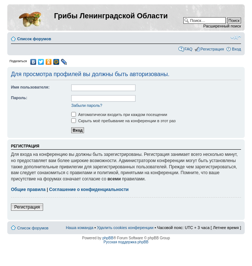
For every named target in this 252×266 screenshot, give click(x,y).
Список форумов (34, 39)
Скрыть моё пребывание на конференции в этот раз (123, 121)
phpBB (107, 238)
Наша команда (79, 227)
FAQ (188, 49)
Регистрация (212, 49)
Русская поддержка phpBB (125, 242)
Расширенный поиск (222, 26)
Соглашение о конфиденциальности (89, 189)
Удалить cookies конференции (125, 227)
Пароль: (19, 97)
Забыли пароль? (86, 105)
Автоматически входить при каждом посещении (119, 114)
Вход (236, 49)
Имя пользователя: (30, 87)
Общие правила (28, 189)
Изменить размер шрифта (235, 37)
